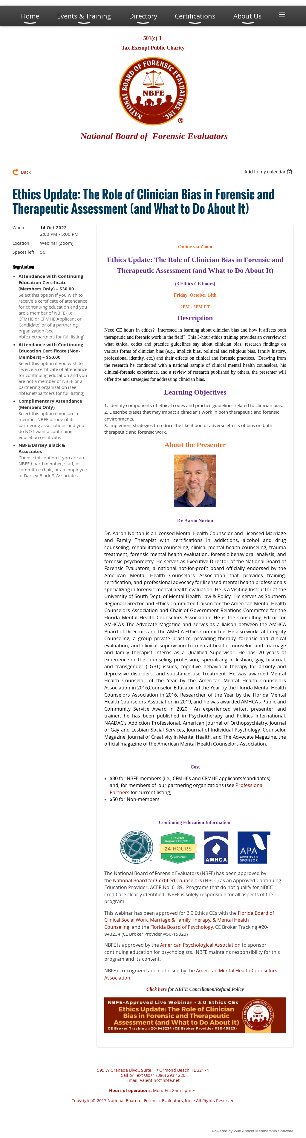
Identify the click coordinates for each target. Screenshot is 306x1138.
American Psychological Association (200, 945)
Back (26, 172)
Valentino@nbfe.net (160, 1080)
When (18, 227)
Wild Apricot (244, 1131)
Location (21, 243)
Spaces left (23, 252)
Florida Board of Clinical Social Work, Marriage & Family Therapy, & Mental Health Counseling (189, 920)
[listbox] (268, 171)
